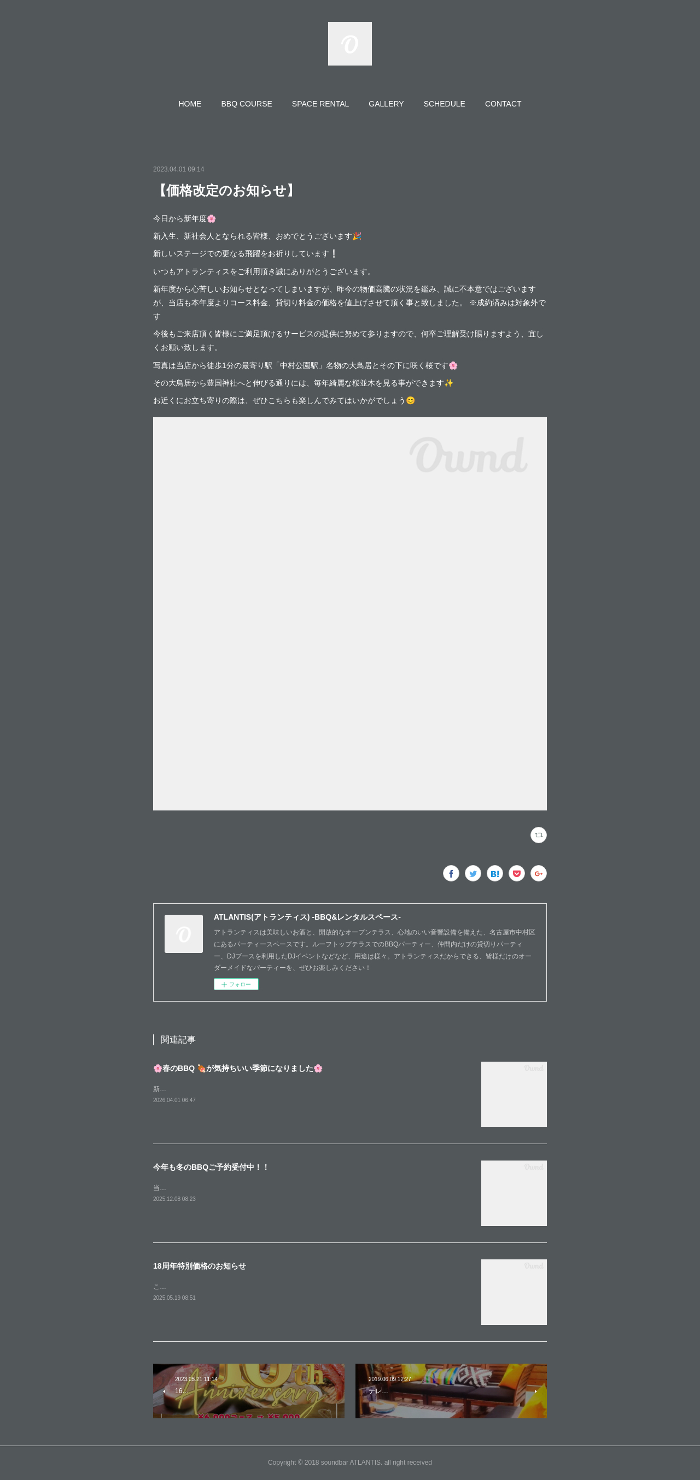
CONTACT (503, 103)
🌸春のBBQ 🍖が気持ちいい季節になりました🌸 (238, 1068)
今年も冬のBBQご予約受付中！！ (211, 1167)
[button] (189, 103)
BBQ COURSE (246, 103)
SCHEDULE (444, 103)
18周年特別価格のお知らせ (199, 1266)
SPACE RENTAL (320, 103)
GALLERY (386, 103)
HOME (189, 103)
